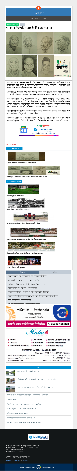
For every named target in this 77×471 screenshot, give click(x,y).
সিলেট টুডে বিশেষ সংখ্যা (12, 24)
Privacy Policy (17, 460)
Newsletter (25, 460)
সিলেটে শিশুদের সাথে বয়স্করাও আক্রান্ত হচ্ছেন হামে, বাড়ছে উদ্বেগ (24, 404)
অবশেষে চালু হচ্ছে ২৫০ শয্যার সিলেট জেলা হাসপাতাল (21, 409)
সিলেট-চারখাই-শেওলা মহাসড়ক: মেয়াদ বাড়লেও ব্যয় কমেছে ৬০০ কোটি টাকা (27, 395)
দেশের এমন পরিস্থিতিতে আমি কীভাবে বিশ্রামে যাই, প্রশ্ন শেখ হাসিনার (27, 284)
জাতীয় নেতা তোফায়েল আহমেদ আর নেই (17, 413)
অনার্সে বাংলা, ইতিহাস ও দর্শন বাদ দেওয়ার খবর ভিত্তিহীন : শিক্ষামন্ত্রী (28, 292)
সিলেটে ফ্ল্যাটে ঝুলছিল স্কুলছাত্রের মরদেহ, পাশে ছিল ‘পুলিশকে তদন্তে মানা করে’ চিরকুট (32, 296)
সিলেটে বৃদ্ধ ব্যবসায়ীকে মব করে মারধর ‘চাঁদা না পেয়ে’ (21, 418)
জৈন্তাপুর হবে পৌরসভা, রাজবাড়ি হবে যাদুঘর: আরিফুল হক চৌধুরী (24, 422)
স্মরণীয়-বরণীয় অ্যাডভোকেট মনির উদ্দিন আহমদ (21, 163)
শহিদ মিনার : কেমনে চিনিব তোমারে (17, 209)
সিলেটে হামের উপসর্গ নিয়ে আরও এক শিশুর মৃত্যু (22, 288)
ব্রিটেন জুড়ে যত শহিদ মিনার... (16, 195)
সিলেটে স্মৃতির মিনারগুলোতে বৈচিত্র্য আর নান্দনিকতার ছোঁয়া (25, 253)
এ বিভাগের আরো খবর (14, 182)
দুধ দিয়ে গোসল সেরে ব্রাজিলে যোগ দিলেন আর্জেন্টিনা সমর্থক (25, 280)
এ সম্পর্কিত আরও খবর (14, 149)
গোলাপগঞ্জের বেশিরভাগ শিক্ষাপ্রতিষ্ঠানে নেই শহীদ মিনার (23, 223)
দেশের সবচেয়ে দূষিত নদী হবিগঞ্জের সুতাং (28, 371)
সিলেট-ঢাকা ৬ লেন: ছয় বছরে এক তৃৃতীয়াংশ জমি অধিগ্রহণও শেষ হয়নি (35, 387)
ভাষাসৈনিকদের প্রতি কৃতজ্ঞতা (16, 267)
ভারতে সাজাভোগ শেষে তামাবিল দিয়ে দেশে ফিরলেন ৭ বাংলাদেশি (26, 276)
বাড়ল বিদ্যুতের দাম (12, 400)
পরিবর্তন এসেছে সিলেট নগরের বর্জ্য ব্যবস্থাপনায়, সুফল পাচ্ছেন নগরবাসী (36, 379)
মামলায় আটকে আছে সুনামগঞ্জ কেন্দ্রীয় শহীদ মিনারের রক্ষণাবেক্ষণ (26, 239)
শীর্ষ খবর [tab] (22, 272)
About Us (8, 460)
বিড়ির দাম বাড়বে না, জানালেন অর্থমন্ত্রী (19, 300)
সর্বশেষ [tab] (55, 272)
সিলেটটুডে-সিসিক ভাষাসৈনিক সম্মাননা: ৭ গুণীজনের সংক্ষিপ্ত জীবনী (27, 177)
